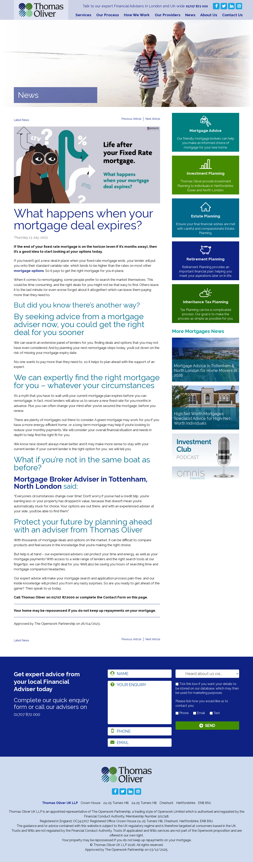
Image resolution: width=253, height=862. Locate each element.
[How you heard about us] (207, 674)
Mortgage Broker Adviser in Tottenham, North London (80, 482)
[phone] (140, 731)
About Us (208, 15)
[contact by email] (194, 713)
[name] (140, 674)
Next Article (151, 119)
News (190, 15)
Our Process (107, 15)
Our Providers (167, 15)
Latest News (23, 120)
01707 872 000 (196, 6)
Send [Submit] (210, 726)
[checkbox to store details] (177, 684)
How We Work (137, 15)
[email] (140, 742)
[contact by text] (211, 713)
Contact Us (232, 15)
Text (215, 713)
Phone (182, 713)
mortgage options (29, 271)
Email (199, 713)
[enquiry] (140, 702)
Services (83, 15)
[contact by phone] (177, 713)
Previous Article (127, 119)
